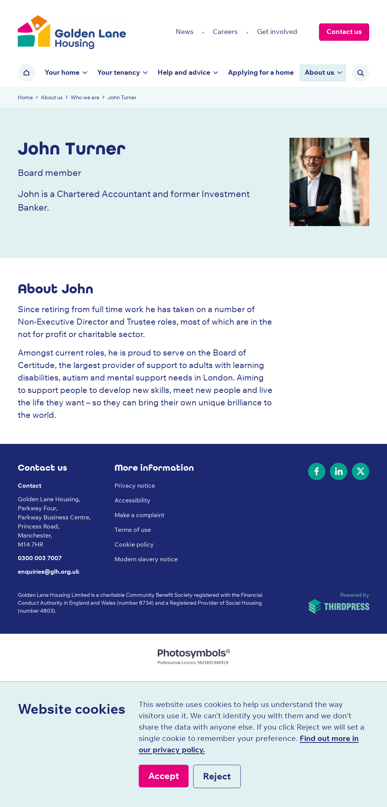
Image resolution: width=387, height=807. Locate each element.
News (185, 31)
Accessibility (132, 500)
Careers (225, 31)
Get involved (277, 31)
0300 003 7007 (40, 558)
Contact (29, 485)
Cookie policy (134, 544)
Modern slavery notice (146, 559)
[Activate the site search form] (360, 73)
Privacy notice (135, 485)
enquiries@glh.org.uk (48, 571)
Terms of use (133, 530)
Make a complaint (139, 515)
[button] (65, 73)
